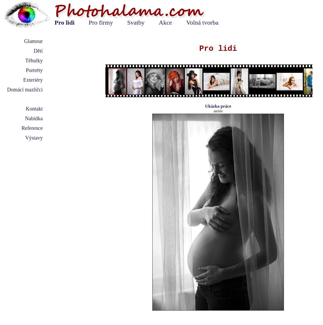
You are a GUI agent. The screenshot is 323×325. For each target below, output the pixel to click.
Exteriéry (33, 80)
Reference (32, 128)
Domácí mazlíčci (25, 89)
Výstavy (34, 138)
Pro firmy (101, 22)
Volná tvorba (202, 22)
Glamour (33, 41)
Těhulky (34, 60)
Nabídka (34, 118)
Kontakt (34, 109)
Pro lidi (64, 22)
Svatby (136, 22)
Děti (38, 51)
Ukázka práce (218, 106)
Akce (165, 22)
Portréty (34, 70)
